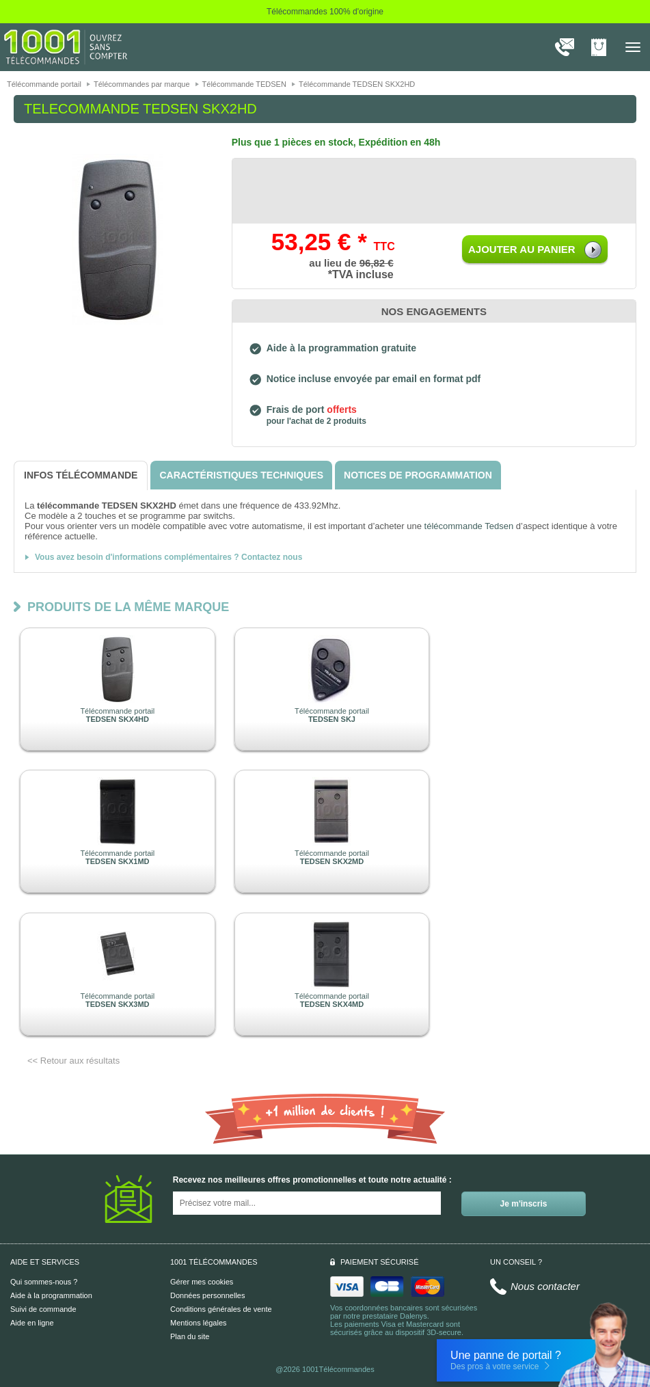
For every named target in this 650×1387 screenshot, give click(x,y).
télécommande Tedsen (469, 526)
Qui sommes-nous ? (43, 1282)
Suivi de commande (43, 1309)
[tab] (81, 475)
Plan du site (189, 1336)
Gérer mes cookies (201, 1282)
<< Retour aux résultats (73, 1060)
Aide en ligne (32, 1323)
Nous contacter (545, 1286)
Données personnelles (207, 1295)
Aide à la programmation (51, 1295)
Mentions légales (198, 1323)
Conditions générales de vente (221, 1309)
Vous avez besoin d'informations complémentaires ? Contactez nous (168, 557)
